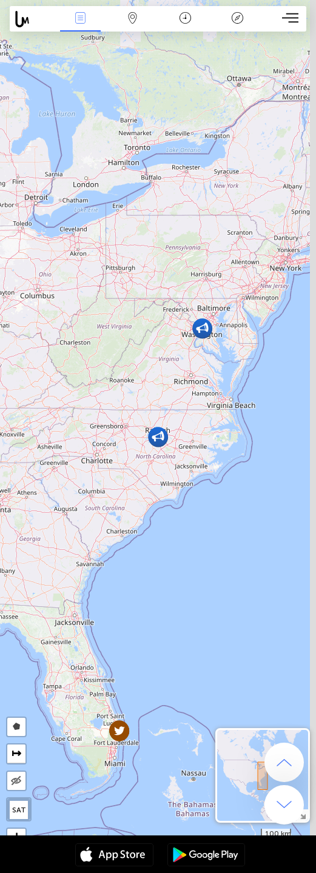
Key (238, 19)
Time (185, 19)
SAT (19, 810)
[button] (202, 328)
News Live (80, 19)
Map (133, 19)
